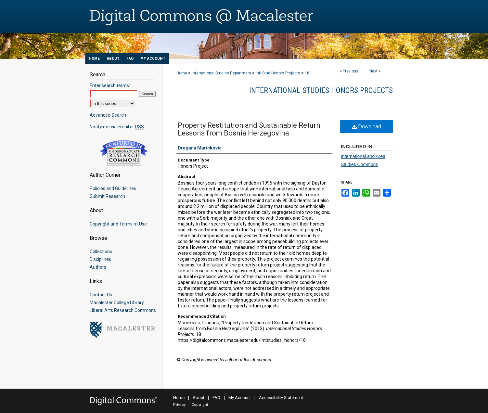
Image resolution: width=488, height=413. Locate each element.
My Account (239, 397)
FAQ (216, 397)
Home (181, 73)
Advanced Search (108, 115)
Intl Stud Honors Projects (278, 73)
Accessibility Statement (281, 397)
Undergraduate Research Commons (123, 153)
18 (307, 73)
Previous (350, 71)
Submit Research (107, 196)
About (198, 397)
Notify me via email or (117, 126)
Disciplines (100, 259)
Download (366, 126)
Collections (101, 251)
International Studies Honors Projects (321, 90)
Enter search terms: (110, 85)
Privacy (179, 405)
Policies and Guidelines (113, 188)
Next (373, 71)
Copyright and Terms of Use (118, 223)
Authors (98, 267)
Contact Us (101, 294)
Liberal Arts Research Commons (123, 310)
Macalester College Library (117, 302)
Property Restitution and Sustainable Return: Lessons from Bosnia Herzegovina (250, 129)
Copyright (200, 405)
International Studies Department (221, 73)
